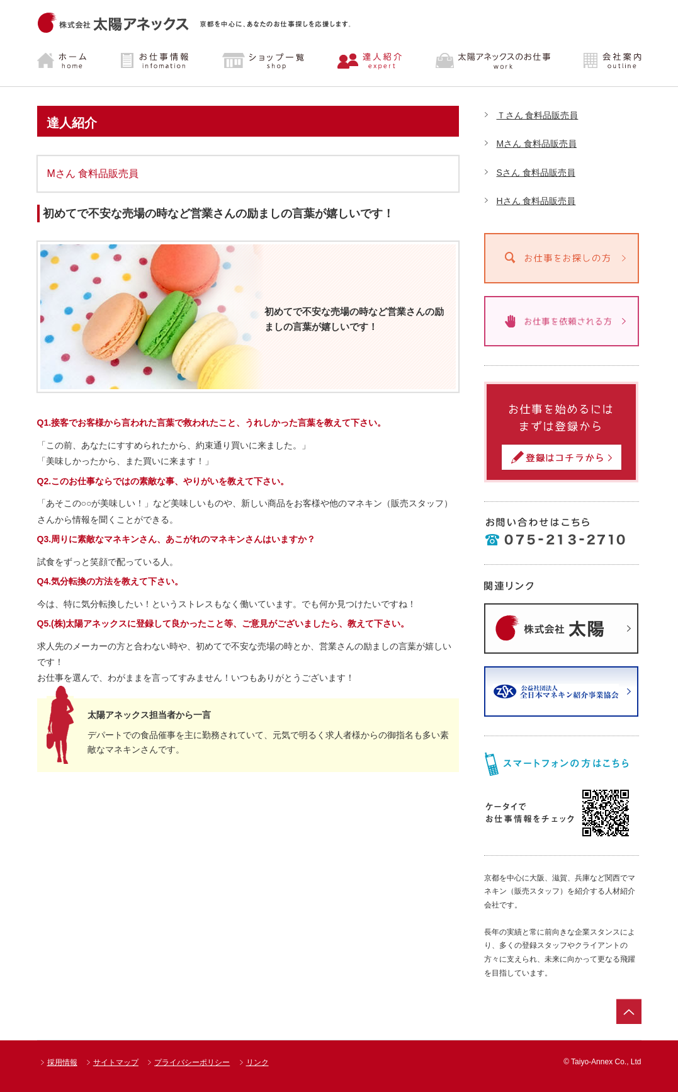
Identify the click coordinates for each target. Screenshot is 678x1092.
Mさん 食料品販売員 (537, 144)
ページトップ (628, 1011)
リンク (257, 1062)
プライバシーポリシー (192, 1062)
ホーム (72, 61)
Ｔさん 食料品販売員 (538, 115)
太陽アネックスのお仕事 (490, 61)
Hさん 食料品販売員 (536, 201)
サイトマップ (115, 1062)
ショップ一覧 (263, 61)
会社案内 (601, 61)
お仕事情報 (156, 61)
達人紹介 (370, 61)
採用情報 (62, 1062)
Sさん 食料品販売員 (536, 173)
